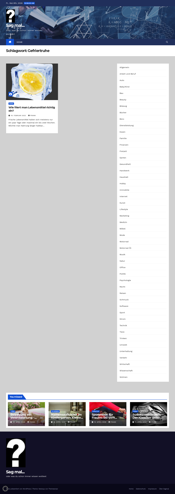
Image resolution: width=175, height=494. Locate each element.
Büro (122, 119)
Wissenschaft (126, 370)
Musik (122, 254)
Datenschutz (141, 489)
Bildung (123, 106)
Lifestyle (124, 209)
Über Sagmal (164, 489)
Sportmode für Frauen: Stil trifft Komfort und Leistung (107, 417)
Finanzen (124, 145)
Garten (123, 158)
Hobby (123, 183)
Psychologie (125, 280)
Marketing (124, 216)
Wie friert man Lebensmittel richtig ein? (32, 109)
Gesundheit (125, 164)
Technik (123, 325)
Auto (122, 80)
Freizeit (123, 151)
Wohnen (123, 377)
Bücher (123, 112)
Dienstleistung (127, 125)
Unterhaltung (126, 351)
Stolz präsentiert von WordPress (18, 489)
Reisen (123, 293)
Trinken (123, 338)
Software (124, 306)
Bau (121, 93)
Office (122, 267)
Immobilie (124, 190)
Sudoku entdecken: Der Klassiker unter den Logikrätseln (146, 417)
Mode (122, 235)
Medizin (123, 222)
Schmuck (124, 299)
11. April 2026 (141, 422)
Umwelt (123, 345)
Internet (123, 196)
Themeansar (53, 489)
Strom (123, 319)
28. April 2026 (19, 422)
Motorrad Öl (125, 248)
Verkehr (123, 358)
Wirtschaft (125, 364)
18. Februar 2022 (18, 115)
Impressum (152, 489)
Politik (123, 274)
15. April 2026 (100, 422)
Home (19, 42)
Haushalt (124, 177)
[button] (167, 42)
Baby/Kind (124, 87)
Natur (122, 261)
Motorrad (124, 241)
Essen (11, 103)
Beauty (123, 99)
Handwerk (124, 170)
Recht (122, 287)
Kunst (122, 203)
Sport (122, 312)
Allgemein (124, 67)
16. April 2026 (59, 422)
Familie (123, 138)
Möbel (122, 229)
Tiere (122, 332)
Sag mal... (15, 25)
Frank (32, 115)
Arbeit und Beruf (128, 74)
